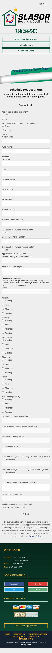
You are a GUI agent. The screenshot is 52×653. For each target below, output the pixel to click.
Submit (26, 514)
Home (7, 634)
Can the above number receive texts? (18, 230)
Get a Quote (19, 637)
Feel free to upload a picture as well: (26, 506)
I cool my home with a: (26, 449)
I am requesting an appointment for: (26, 259)
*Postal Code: (26, 192)
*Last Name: (26, 149)
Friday (4, 377)
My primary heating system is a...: (26, 419)
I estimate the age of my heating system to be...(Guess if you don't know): (26, 460)
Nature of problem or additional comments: (26, 486)
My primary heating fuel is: (26, 439)
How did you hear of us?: (26, 497)
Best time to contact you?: (26, 270)
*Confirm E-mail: (26, 212)
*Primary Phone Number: (26, 222)
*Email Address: (26, 202)
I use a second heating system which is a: (26, 429)
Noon (7, 305)
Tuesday (5, 317)
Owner (8, 126)
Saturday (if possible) (11, 396)
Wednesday (7, 337)
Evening (8, 313)
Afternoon (9, 309)
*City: (26, 172)
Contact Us (19, 634)
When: (26, 290)
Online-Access (19, 643)
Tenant (8, 130)
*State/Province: (26, 182)
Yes (6, 115)
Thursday (6, 357)
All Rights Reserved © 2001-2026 (36, 642)
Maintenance (26, 639)
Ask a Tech (33, 637)
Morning (8, 301)
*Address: (26, 162)
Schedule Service (38, 634)
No (6, 119)
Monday (5, 298)
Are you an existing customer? (15, 112)
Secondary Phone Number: (26, 239)
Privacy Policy (35, 536)
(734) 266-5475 (26, 31)
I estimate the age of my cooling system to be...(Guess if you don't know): (26, 473)
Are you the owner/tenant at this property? (20, 123)
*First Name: (26, 139)
